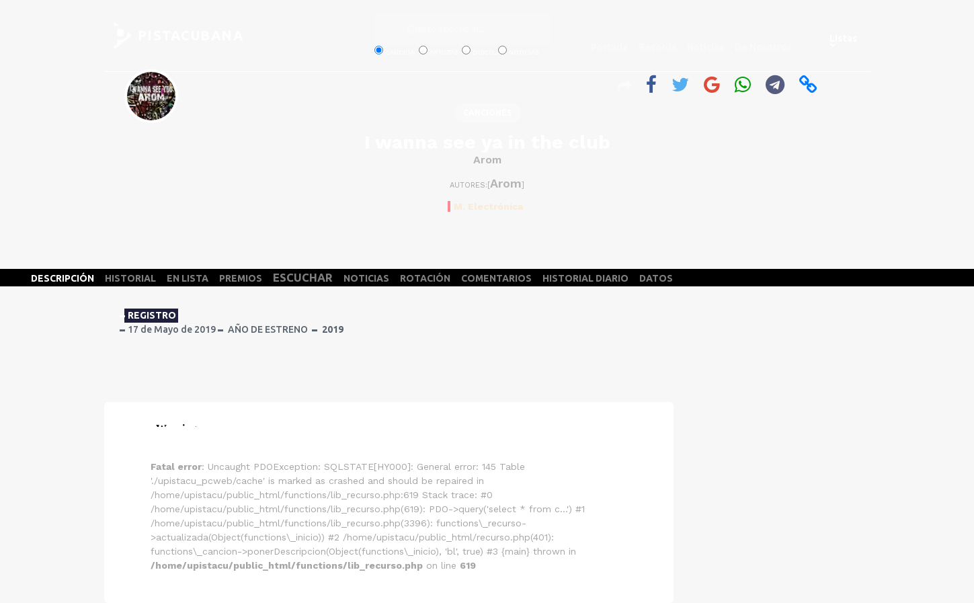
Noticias (705, 47)
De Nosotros (763, 47)
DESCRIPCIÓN (62, 278)
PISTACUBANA (191, 35)
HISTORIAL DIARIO (585, 278)
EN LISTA (187, 278)
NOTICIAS (366, 278)
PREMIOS (240, 278)
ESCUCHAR (303, 277)
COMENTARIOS (496, 278)
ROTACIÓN (425, 278)
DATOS (656, 278)
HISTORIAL (130, 278)
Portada (609, 47)
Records (657, 47)
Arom (487, 159)
